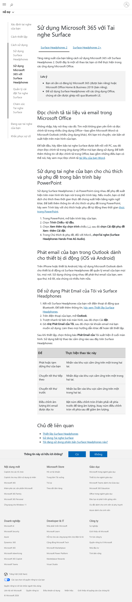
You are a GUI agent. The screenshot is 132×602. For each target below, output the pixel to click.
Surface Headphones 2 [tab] (54, 47)
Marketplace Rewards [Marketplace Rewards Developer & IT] (56, 558)
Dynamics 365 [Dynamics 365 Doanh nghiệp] (10, 542)
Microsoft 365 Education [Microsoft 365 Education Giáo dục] (99, 488)
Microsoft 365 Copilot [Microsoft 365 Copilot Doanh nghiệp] (13, 558)
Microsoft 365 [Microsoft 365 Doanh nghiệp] (10, 548)
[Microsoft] (66, 3)
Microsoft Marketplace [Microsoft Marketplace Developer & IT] (56, 548)
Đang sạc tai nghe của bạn (21, 126)
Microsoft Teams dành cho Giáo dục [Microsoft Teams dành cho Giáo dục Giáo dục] (104, 482)
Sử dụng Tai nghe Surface (58, 438)
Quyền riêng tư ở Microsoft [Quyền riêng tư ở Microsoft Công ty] (100, 542)
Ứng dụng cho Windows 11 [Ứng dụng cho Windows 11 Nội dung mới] (15, 504)
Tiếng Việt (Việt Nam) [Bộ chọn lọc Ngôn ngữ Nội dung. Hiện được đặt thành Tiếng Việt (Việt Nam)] (18, 574)
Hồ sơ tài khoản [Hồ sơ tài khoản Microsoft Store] (53, 472)
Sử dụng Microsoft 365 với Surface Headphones (20, 74)
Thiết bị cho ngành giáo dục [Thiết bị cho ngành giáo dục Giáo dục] (101, 477)
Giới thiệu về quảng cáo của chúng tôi (93, 590)
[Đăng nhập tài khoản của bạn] (126, 5)
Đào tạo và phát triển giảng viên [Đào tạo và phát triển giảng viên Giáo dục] (102, 499)
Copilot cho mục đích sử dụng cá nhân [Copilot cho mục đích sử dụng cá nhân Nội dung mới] (20, 477)
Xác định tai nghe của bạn (21, 26)
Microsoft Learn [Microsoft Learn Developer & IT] (53, 531)
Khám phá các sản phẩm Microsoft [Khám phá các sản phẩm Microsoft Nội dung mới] (18, 488)
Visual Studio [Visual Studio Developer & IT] (52, 564)
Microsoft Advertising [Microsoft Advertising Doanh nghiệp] (13, 553)
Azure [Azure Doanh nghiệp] (6, 537)
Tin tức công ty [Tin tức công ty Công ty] (95, 537)
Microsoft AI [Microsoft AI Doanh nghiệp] (9, 526)
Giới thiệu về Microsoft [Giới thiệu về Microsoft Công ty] (99, 531)
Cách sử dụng (19, 45)
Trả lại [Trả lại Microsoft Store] (49, 482)
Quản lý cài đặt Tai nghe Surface (20, 93)
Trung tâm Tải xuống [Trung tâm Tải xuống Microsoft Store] (55, 477)
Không (98, 454)
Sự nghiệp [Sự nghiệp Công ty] (93, 526)
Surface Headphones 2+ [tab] (87, 47)
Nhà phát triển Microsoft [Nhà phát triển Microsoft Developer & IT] (57, 526)
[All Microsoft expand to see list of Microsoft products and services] (4, 5)
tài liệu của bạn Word (92, 158)
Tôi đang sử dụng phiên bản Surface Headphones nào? (75, 442)
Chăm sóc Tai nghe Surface (19, 108)
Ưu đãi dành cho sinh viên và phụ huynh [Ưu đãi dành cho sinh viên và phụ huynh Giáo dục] (106, 504)
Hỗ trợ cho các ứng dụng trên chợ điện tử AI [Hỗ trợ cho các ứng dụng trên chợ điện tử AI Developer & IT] (65, 537)
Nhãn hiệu (69, 590)
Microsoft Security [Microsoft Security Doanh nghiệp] (11, 531)
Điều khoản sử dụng (51, 590)
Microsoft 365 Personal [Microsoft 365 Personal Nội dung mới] (13, 499)
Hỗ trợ (7, 12)
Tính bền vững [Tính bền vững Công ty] (95, 553)
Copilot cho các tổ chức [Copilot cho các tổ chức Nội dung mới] (14, 472)
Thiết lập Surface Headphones (60, 433)
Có (77, 454)
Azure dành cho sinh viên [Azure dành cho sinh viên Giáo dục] (99, 510)
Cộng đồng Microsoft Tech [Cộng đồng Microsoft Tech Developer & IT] (58, 542)
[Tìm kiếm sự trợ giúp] (12, 4)
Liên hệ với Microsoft (13, 590)
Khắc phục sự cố (21, 136)
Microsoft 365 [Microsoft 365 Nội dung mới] (10, 482)
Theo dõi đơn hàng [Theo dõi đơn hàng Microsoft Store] (54, 488)
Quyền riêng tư (32, 590)
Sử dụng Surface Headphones (20, 55)
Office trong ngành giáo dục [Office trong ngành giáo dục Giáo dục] (101, 493)
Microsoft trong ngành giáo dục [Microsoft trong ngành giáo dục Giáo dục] (102, 472)
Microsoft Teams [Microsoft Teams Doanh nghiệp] (11, 564)
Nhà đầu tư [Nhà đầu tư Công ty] (94, 548)
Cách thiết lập (19, 36)
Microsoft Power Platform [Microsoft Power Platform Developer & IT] (57, 553)
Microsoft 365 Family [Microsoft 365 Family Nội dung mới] (12, 493)
